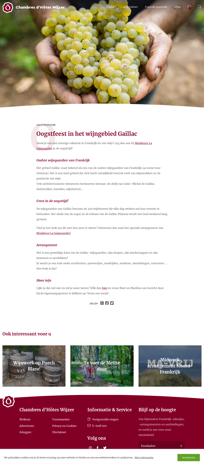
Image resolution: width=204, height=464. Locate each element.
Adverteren (26, 425)
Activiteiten (130, 7)
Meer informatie (144, 457)
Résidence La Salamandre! (53, 233)
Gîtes (177, 7)
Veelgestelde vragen (103, 419)
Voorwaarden (61, 419)
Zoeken (111, 7)
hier (104, 288)
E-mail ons (97, 425)
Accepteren (188, 457)
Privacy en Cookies (64, 425)
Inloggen (25, 432)
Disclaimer (59, 432)
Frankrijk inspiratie (156, 7)
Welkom (24, 419)
